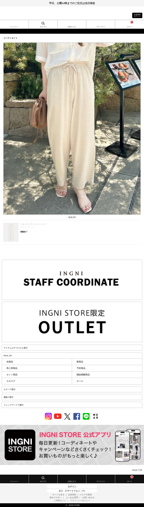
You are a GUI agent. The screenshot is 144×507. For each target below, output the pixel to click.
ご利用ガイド (60, 501)
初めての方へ (56, 497)
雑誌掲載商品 (83, 374)
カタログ (10, 381)
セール (80, 381)
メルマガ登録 (86, 495)
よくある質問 (72, 497)
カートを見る (58, 495)
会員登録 (72, 495)
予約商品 (81, 368)
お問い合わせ (88, 497)
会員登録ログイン (137, 15)
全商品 (9, 361)
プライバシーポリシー (80, 501)
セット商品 (11, 374)
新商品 (80, 361)
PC (83, 491)
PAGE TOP (137, 470)
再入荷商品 (11, 368)
